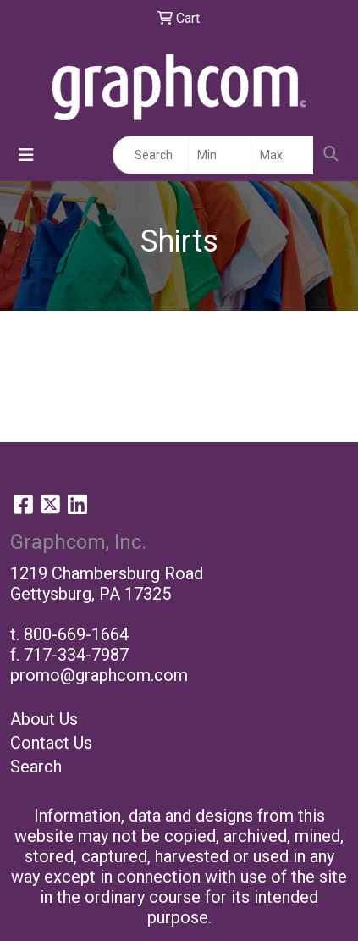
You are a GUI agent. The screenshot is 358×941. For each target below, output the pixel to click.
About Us (44, 719)
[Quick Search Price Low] (219, 155)
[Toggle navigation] (26, 155)
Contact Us (51, 743)
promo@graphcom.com (99, 675)
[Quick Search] (151, 155)
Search (36, 766)
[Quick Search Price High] (282, 155)
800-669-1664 (76, 634)
